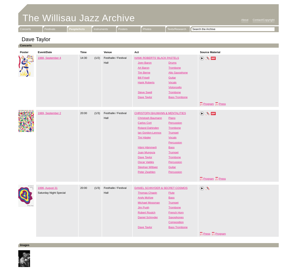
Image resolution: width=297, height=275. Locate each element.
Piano (171, 118)
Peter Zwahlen (146, 172)
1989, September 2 (49, 113)
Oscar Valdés (146, 162)
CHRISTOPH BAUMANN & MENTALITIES (160, 113)
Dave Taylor (145, 97)
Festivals (50, 29)
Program (208, 103)
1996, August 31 (48, 187)
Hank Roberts (146, 82)
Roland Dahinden (148, 127)
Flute (171, 192)
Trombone (174, 67)
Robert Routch (146, 212)
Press (222, 103)
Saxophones (176, 217)
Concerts (25, 29)
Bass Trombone (178, 97)
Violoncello (175, 87)
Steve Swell (145, 92)
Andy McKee (145, 197)
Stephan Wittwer (148, 167)
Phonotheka (207, 59)
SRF (213, 59)
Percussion (175, 122)
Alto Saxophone (178, 72)
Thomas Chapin (147, 192)
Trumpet (173, 132)
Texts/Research (176, 29)
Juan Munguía (146, 152)
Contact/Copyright (264, 19)
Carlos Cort (145, 122)
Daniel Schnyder (148, 217)
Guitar (172, 77)
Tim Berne (144, 72)
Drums (172, 62)
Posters (122, 29)
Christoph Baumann (150, 118)
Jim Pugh (143, 207)
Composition (176, 222)
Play (202, 58)
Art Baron (143, 67)
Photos (147, 29)
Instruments (101, 29)
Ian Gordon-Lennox (149, 132)
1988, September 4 (49, 57)
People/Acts (77, 29)
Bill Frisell (144, 77)
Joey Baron (145, 62)
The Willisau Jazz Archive (78, 18)
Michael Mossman (149, 202)
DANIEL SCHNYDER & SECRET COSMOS (161, 187)
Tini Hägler (144, 137)
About (244, 19)
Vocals (172, 82)
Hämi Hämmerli (147, 147)
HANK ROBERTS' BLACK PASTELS (156, 57)
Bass (171, 147)
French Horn (176, 212)
